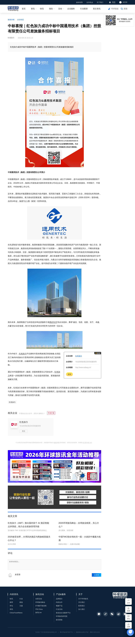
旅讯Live (38, 612)
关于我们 (100, 2)
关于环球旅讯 (83, 599)
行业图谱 (84, 9)
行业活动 (59, 609)
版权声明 (57, 442)
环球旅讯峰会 (40, 602)
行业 (21, 599)
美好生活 (53, 322)
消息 (114, 2)
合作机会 (89, 2)
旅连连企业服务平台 (63, 613)
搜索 (125, 9)
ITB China (39, 609)
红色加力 (22, 354)
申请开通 (51, 413)
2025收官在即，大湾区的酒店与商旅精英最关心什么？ (29, 538)
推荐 (11, 602)
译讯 (11, 609)
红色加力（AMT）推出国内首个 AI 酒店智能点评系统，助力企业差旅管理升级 (28, 525)
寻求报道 (115, 9)
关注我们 (81, 602)
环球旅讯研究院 (61, 616)
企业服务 (71, 9)
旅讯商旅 (59, 620)
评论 (11, 606)
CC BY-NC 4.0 (87, 442)
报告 (51, 9)
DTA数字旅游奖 (41, 606)
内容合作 (59, 602)
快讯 (42, 9)
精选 (21, 602)
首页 (24, 9)
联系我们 (81, 606)
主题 (21, 606)
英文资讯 (96, 9)
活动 (60, 9)
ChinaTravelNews (16, 613)
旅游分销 (11, 20)
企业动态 (20, 20)
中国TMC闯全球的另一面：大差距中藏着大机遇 (80, 538)
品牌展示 (59, 599)
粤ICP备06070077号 (66, 632)
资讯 (33, 9)
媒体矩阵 (79, 2)
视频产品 (59, 606)
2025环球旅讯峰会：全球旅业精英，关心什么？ (79, 525)
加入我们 (81, 609)
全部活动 (38, 599)
